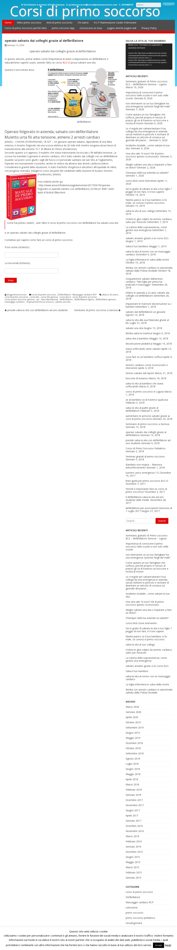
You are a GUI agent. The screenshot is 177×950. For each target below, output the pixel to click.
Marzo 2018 (132, 784)
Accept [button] (158, 945)
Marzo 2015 (132, 867)
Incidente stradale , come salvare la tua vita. (148, 595)
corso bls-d (65, 297)
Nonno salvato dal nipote (140, 373)
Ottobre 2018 (133, 748)
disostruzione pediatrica (139, 343)
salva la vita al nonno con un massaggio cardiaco (148, 678)
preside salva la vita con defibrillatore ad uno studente (36, 310)
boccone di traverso (137, 378)
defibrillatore (66, 299)
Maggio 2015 (133, 862)
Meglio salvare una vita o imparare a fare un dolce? (149, 611)
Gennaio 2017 (133, 820)
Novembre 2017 (135, 805)
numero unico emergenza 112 (142, 472)
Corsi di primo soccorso (85, 10)
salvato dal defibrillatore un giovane (145, 312)
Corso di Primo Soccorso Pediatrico (146, 448)
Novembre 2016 (135, 831)
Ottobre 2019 (133, 722)
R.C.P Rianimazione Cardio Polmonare (115, 22)
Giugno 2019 (133, 732)
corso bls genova (49, 297)
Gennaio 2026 (133, 712)
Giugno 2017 (133, 810)
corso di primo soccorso (44, 294)
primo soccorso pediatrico (140, 917)
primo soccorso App (63, 28)
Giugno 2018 (133, 769)
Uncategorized (134, 923)
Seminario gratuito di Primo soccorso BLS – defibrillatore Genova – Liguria (146, 83)
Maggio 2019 (133, 738)
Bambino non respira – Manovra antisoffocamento (144, 466)
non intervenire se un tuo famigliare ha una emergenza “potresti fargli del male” (148, 105)
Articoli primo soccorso (59, 22)
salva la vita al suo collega (140, 211)
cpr (37, 299)
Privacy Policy (149, 28)
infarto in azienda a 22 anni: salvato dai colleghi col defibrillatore (147, 294)
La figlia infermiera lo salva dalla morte (147, 259)
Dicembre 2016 (134, 825)
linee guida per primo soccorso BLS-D (147, 480)
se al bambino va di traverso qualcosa (147, 399)
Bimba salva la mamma (139, 333)
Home (8, 22)
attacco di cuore (110, 294)
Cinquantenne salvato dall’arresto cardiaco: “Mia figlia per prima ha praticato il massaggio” (144, 281)
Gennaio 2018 (133, 794)
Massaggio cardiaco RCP (85, 294)
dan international (49, 299)
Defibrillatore (64, 294)
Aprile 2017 (132, 815)
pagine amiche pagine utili (121, 28)
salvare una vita (63, 302)
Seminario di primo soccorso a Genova (97, 310)
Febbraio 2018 (134, 789)
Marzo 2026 (132, 706)
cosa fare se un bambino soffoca (144, 357)
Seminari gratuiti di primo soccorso (145, 456)
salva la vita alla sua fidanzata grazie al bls (147, 321)
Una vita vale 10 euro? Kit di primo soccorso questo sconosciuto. (145, 155)
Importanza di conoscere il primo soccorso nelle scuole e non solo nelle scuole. (147, 95)
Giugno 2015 (133, 857)
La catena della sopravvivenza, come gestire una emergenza (146, 229)
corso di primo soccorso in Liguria (145, 391)
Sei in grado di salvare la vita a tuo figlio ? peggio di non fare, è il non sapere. (149, 190)
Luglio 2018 (132, 763)
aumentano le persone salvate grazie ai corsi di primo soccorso (148, 417)
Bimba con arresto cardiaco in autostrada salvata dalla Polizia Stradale (149, 269)
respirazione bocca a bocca (40, 302)
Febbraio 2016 (134, 841)
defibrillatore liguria (84, 299)
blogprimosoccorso (16, 294)
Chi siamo (83, 22)
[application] (149, 56)
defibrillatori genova (106, 299)
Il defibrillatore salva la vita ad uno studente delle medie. (145, 498)
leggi (168, 945)
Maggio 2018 (133, 774)
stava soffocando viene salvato (143, 348)
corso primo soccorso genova (19, 299)
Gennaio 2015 (133, 877)
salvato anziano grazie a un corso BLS (147, 238)
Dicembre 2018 (134, 743)
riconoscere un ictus (91, 28)
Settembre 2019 (135, 727)
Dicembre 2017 (134, 800)
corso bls (34, 297)
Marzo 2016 (132, 836)
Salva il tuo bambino (137, 246)
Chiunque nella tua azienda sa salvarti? (147, 172)
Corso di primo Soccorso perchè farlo (26, 28)
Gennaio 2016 (133, 846)
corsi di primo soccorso (16, 297)
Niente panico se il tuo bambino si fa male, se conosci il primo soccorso (146, 201)
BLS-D (66, 62)
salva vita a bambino (137, 338)
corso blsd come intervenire (141, 180)
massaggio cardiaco (15, 302)
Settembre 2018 (135, 753)
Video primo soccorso (29, 22)
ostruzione (132, 907)
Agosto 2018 (133, 758)
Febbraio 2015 (134, 872)
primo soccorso (134, 912)
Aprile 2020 (132, 717)
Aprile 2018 (132, 779)
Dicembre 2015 (134, 851)
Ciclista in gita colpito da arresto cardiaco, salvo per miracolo (149, 651)
